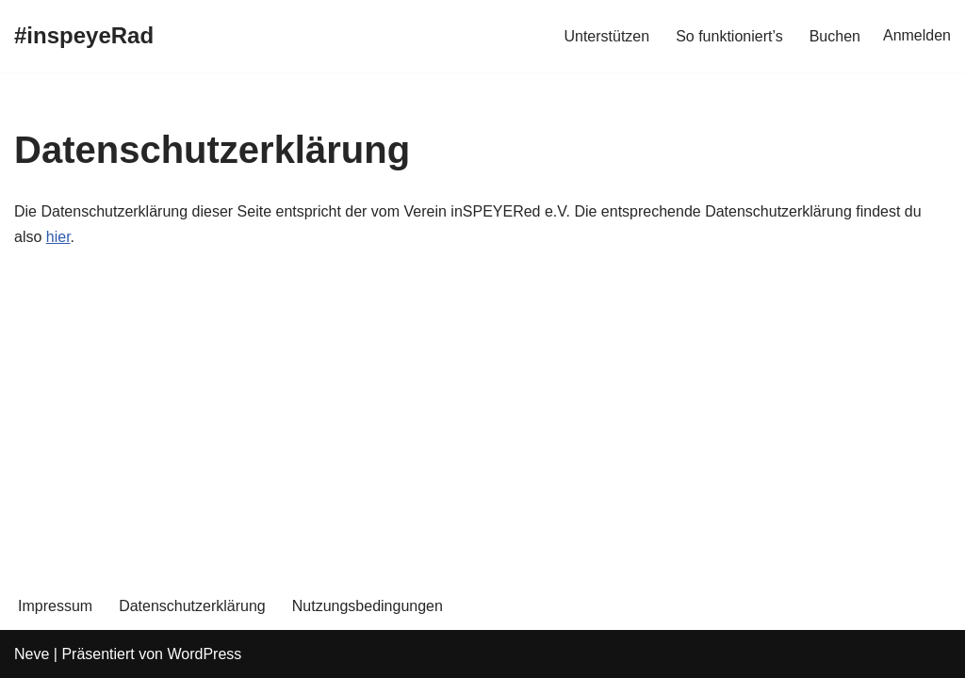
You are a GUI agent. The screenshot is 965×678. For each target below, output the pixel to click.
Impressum (55, 606)
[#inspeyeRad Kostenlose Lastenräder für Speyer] (84, 36)
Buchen (835, 36)
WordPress (204, 654)
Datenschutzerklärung (192, 606)
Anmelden (917, 35)
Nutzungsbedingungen (367, 606)
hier (58, 237)
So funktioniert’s (729, 36)
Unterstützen (606, 36)
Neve (31, 654)
